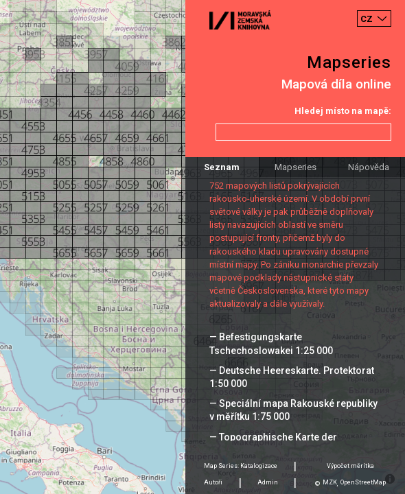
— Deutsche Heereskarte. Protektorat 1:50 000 (291, 377)
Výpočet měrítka (350, 465)
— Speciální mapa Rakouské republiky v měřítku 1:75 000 (293, 410)
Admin (267, 482)
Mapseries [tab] (295, 167)
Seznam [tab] (222, 167)
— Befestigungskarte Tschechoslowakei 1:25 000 (271, 343)
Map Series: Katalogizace (240, 465)
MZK (330, 482)
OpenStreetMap (363, 482)
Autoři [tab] (213, 482)
